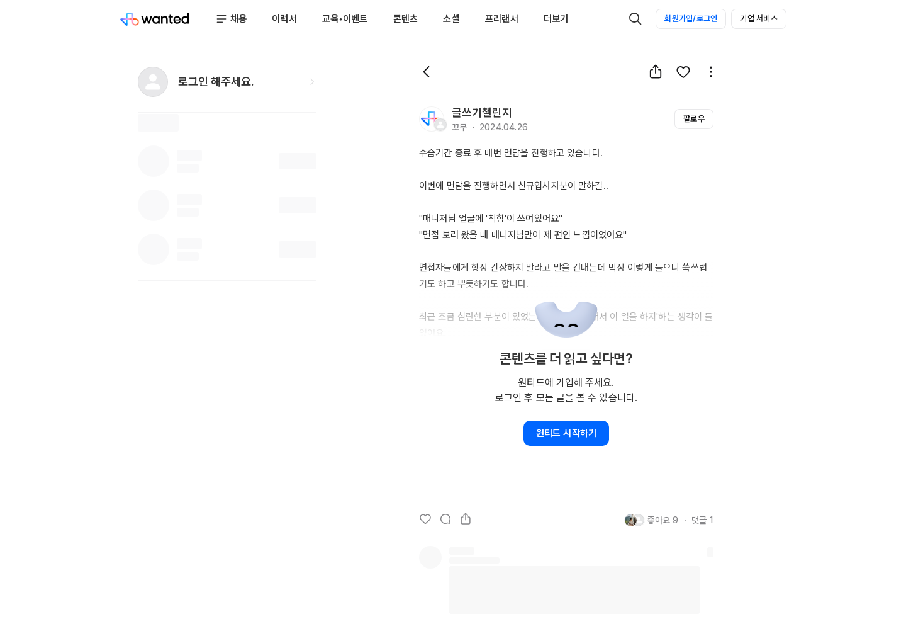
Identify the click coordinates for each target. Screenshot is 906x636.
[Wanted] (155, 19)
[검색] (635, 18)
